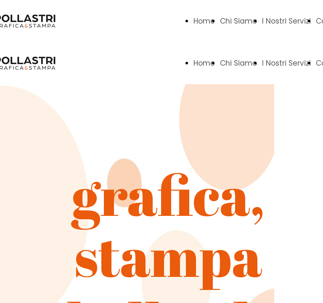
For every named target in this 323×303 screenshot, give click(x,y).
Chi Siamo (238, 21)
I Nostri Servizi (286, 21)
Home (204, 21)
